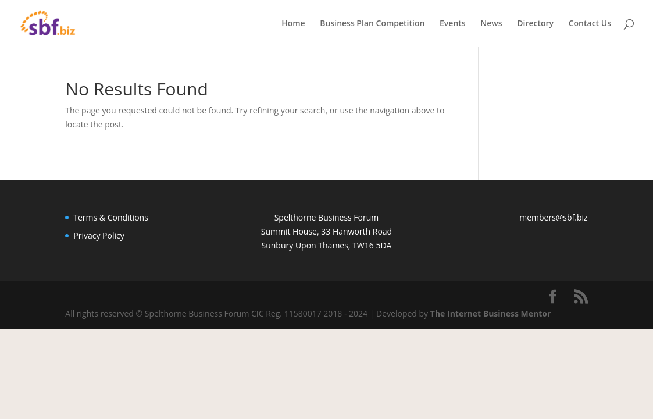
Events (453, 24)
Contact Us (590, 24)
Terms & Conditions (110, 217)
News (491, 24)
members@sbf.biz (553, 217)
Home (293, 24)
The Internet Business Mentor (490, 313)
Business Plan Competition (372, 24)
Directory (535, 24)
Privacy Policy (98, 235)
